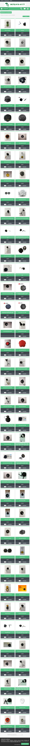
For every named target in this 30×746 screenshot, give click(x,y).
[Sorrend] (16, 734)
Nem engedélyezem (17, 744)
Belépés (2, 0)
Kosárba (10, 35)
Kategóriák (5, 8)
